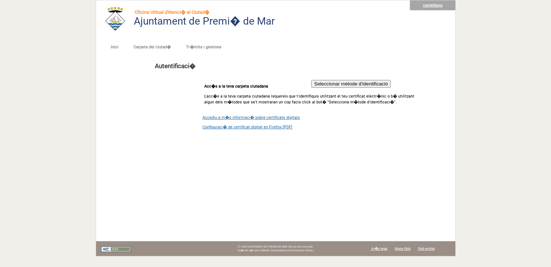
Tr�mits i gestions (203, 47)
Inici (114, 47)
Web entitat (426, 248)
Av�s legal (379, 248)
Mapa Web (403, 248)
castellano (433, 5)
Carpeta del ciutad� (152, 47)
